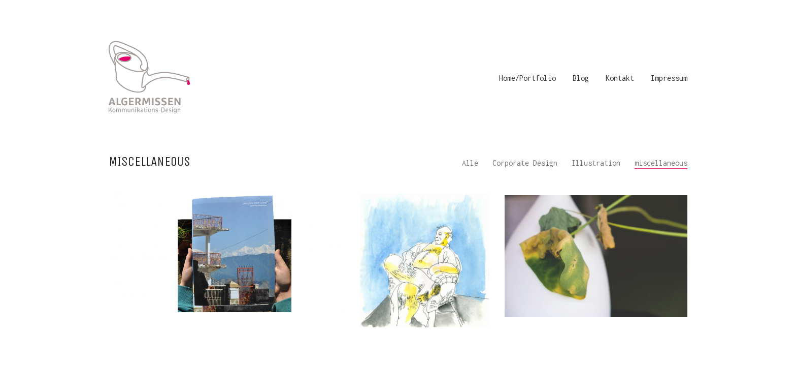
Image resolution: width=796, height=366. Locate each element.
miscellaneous (661, 163)
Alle (470, 163)
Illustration (596, 163)
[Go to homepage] (149, 78)
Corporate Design (524, 163)
